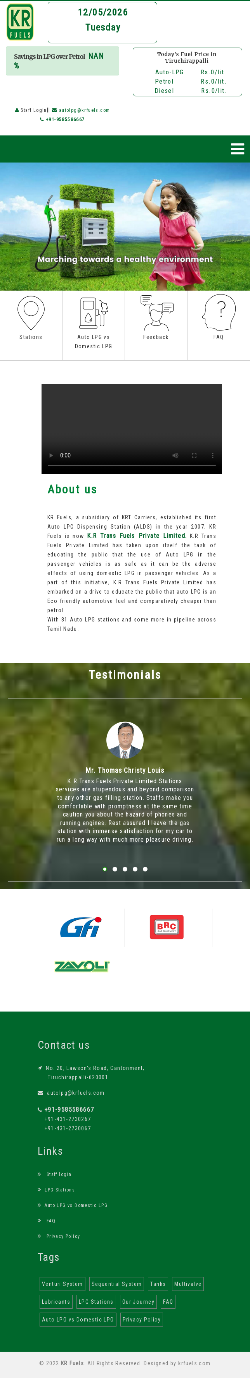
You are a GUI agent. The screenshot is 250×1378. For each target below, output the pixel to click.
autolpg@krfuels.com (71, 1093)
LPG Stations (56, 1190)
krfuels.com (194, 1363)
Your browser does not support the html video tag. (132, 429)
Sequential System (117, 1284)
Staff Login (34, 110)
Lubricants (56, 1302)
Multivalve (187, 1284)
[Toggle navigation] (237, 149)
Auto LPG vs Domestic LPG (73, 1205)
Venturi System (62, 1284)
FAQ (47, 1221)
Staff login (54, 1174)
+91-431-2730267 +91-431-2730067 (66, 1119)
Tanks (158, 1284)
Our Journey (138, 1302)
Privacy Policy (59, 1236)
